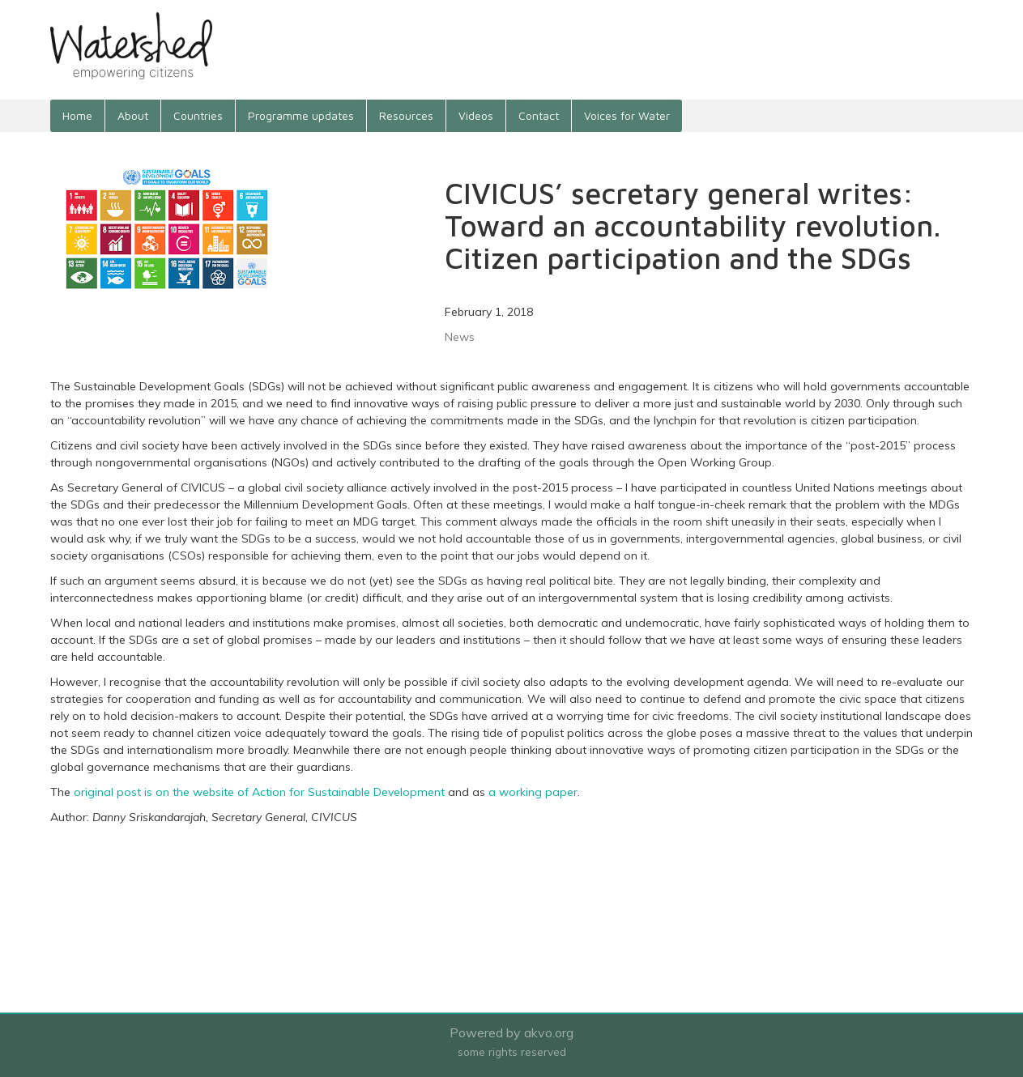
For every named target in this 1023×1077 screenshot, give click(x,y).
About (132, 115)
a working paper (533, 792)
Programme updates (301, 115)
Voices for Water (627, 115)
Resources (406, 115)
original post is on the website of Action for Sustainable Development (259, 792)
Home (77, 115)
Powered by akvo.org (511, 1032)
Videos (475, 115)
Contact (538, 115)
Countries (198, 115)
